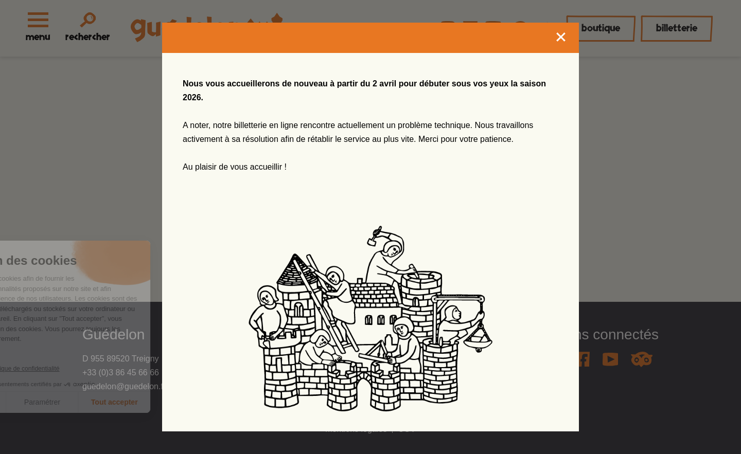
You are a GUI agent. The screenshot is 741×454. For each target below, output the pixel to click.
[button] (28, 431)
